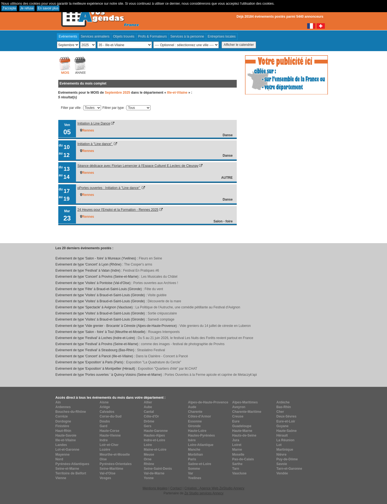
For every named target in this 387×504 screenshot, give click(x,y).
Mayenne (63, 454)
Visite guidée (157, 295)
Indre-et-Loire (154, 440)
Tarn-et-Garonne (289, 469)
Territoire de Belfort (71, 473)
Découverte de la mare (164, 301)
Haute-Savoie (66, 435)
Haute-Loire (197, 431)
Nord (59, 459)
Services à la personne (187, 36)
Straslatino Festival (151, 350)
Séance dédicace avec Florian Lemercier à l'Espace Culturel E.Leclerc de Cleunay (137, 166)
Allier (148, 402)
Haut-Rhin (63, 431)
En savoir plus (48, 8)
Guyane (283, 426)
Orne (148, 459)
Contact (175, 488)
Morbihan (195, 454)
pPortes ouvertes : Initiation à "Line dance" (109, 188)
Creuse (238, 416)
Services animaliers (95, 36)
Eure (236, 421)
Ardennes (63, 407)
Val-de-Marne (154, 473)
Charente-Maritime (246, 412)
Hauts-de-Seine (244, 435)
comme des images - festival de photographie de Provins (183, 344)
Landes (61, 445)
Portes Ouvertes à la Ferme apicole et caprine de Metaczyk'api (211, 375)
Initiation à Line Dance (93, 123)
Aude (192, 407)
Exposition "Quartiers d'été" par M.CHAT (167, 369)
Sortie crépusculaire (162, 313)
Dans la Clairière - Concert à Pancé (162, 356)
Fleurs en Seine (150, 258)
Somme (194, 469)
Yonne (149, 478)
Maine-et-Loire (155, 450)
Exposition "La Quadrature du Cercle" (153, 362)
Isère (192, 440)
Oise (103, 459)
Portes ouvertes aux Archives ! (155, 283)
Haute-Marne (242, 431)
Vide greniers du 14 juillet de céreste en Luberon (215, 326)
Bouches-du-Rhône (71, 412)
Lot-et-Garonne (68, 450)
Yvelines (194, 478)
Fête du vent (153, 289)
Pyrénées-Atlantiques (72, 464)
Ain (58, 402)
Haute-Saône (287, 431)
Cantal (149, 412)
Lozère (105, 450)
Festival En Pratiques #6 (141, 270)
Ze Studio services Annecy (203, 493)
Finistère (62, 426)
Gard (103, 426)
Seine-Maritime (111, 469)
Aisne (104, 402)
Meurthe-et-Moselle (115, 454)
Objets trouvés (123, 36)
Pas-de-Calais (243, 459)
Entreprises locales (222, 36)
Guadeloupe (241, 426)
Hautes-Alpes (154, 435)
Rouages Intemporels (164, 332)
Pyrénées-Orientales (116, 464)
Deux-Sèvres (287, 416)
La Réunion (285, 440)
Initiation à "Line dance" (95, 144)
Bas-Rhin (284, 407)
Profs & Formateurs (152, 36)
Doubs (105, 421)
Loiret (236, 445)
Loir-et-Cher (109, 445)
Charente (195, 412)
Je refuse (27, 8)
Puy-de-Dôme (287, 459)
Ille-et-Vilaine (66, 440)
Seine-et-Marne (67, 469)
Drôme (149, 421)
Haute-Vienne (110, 435)
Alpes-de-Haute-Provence (208, 402)
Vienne (61, 478)
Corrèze (62, 416)
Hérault (282, 435)
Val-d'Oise (108, 473)
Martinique (285, 450)
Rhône (149, 464)
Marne (237, 450)
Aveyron (239, 407)
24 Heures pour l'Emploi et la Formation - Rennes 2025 (117, 210)
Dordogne (63, 421)
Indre (104, 440)
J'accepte (9, 8)
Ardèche (283, 402)
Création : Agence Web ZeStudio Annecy (214, 488)
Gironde (194, 426)
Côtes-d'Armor (199, 416)
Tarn (235, 469)
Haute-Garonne (156, 431)
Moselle (238, 454)
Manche (194, 450)
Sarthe (237, 464)
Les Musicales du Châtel (159, 277)
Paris (192, 459)
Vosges (105, 478)
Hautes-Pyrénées (201, 435)
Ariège (105, 407)
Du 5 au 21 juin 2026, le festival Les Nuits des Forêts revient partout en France (195, 338)
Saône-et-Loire (199, 464)
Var (190, 473)
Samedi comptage (161, 319)
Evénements (68, 36)
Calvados (107, 412)
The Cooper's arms (138, 264)
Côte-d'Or (151, 416)
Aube (148, 407)
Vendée (282, 473)
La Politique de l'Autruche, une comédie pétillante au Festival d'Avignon (187, 307)
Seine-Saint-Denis (158, 469)
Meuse (149, 454)
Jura (235, 440)
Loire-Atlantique (201, 445)
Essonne (195, 421)
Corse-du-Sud (111, 416)
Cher (280, 412)
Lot (279, 445)
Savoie (282, 464)
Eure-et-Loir (286, 421)
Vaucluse (239, 473)
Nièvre (282, 454)
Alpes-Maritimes (245, 402)
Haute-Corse (109, 431)
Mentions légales (155, 488)
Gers (147, 426)
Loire (148, 445)
